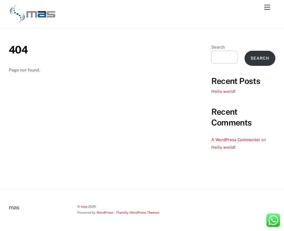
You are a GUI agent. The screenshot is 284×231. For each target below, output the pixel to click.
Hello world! (223, 91)
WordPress (104, 212)
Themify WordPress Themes (137, 212)
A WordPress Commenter (235, 139)
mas (84, 207)
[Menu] (267, 7)
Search (218, 47)
